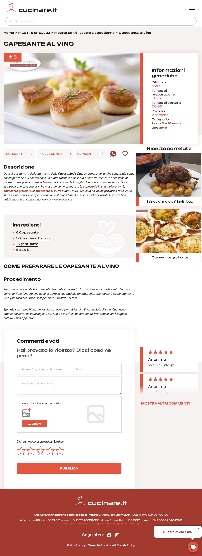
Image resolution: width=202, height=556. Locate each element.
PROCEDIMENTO (50, 153)
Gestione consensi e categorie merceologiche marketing (101, 523)
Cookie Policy (126, 545)
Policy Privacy (76, 545)
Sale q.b (23, 249)
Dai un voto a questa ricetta (40, 441)
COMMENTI (85, 153)
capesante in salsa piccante (102, 186)
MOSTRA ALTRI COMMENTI (165, 403)
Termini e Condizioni (101, 545)
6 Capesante (27, 232)
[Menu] (192, 10)
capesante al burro (48, 191)
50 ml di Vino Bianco (33, 238)
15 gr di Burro (27, 244)
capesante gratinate (17, 191)
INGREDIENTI (14, 153)
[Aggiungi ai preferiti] (125, 154)
